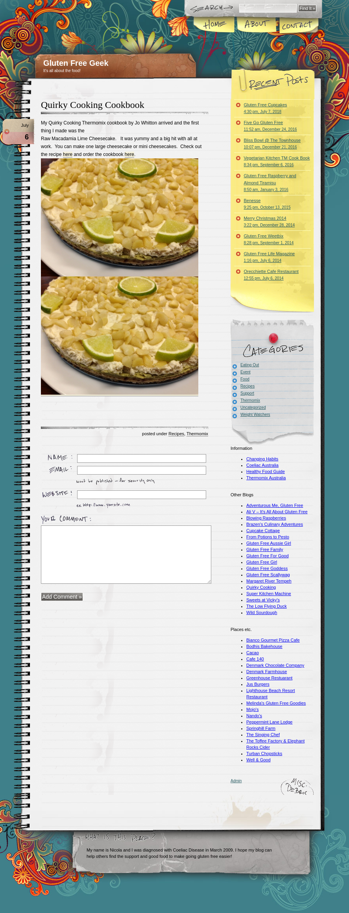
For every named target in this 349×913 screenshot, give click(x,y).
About (257, 25)
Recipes (176, 433)
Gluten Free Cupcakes (265, 108)
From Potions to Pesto (267, 536)
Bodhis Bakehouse (264, 646)
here (67, 154)
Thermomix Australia (266, 477)
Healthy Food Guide (265, 471)
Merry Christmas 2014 (269, 221)
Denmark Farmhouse (266, 671)
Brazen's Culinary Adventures (274, 524)
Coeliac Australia (262, 465)
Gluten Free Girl (261, 562)
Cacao (252, 652)
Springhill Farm (260, 728)
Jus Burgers (258, 684)
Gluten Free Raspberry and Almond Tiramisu (270, 182)
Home (215, 25)
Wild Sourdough (261, 612)
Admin (236, 781)
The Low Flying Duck (266, 606)
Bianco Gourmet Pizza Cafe (273, 640)
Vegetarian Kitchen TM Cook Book (277, 161)
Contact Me (298, 25)
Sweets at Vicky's (263, 600)
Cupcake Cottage (263, 530)
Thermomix (197, 433)
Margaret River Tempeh (269, 581)
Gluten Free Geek (76, 63)
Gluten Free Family (264, 549)
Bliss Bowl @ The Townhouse (272, 143)
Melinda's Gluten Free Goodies (276, 703)
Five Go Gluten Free (270, 126)
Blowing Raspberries (266, 518)
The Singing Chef (263, 734)
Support (247, 393)
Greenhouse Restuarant (269, 677)
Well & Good (258, 759)
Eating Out (249, 365)
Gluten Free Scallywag (268, 574)
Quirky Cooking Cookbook (92, 105)
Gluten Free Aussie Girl (268, 543)
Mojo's (252, 709)
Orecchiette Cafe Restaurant (271, 274)
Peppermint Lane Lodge (269, 722)
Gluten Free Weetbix (269, 239)
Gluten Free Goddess (267, 568)
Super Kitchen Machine (268, 593)
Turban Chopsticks (264, 753)
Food (244, 379)
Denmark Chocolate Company (275, 665)
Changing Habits (262, 458)
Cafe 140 (255, 659)
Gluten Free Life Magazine (269, 257)
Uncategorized (253, 407)
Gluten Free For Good (267, 555)
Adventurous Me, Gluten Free (274, 505)
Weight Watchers (255, 414)
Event (245, 372)
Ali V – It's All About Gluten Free (277, 511)
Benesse (267, 204)
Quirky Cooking (261, 587)
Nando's (254, 715)
